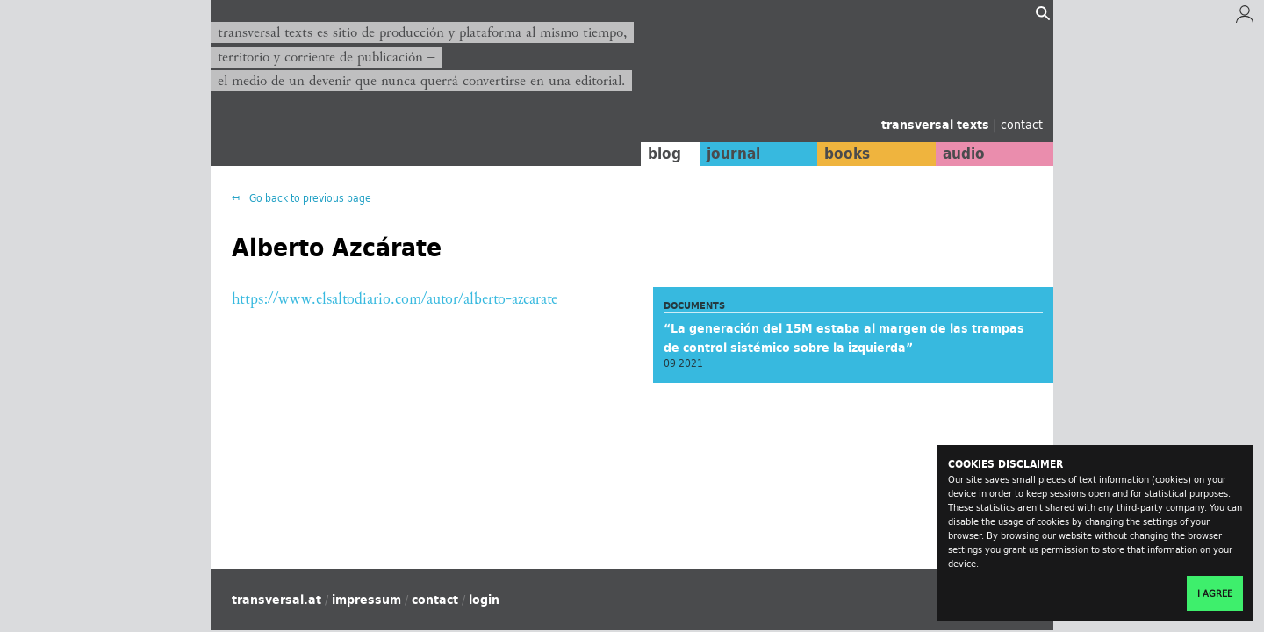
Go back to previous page (309, 198)
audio (964, 153)
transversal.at (276, 599)
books (847, 153)
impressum (366, 599)
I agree (1214, 593)
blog (664, 153)
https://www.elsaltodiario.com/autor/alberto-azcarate (394, 299)
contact (1022, 124)
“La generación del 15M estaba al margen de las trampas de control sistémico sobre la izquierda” (844, 338)
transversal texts (937, 124)
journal (733, 153)
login (484, 599)
